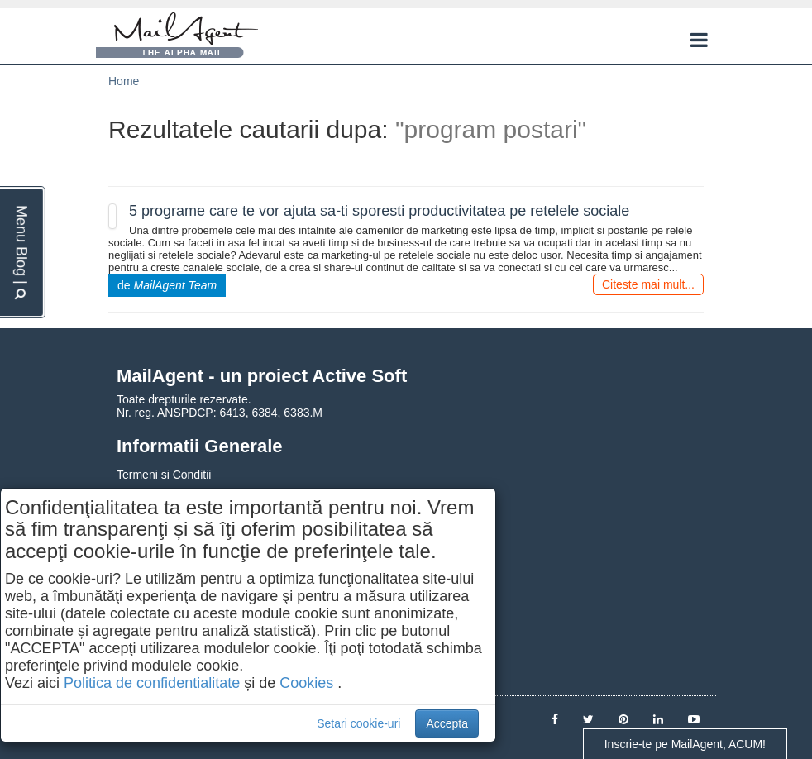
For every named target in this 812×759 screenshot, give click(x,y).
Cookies (306, 683)
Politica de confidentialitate (152, 683)
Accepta (447, 723)
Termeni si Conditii (164, 474)
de (167, 285)
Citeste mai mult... (648, 284)
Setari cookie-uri (358, 723)
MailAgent (177, 36)
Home (123, 81)
